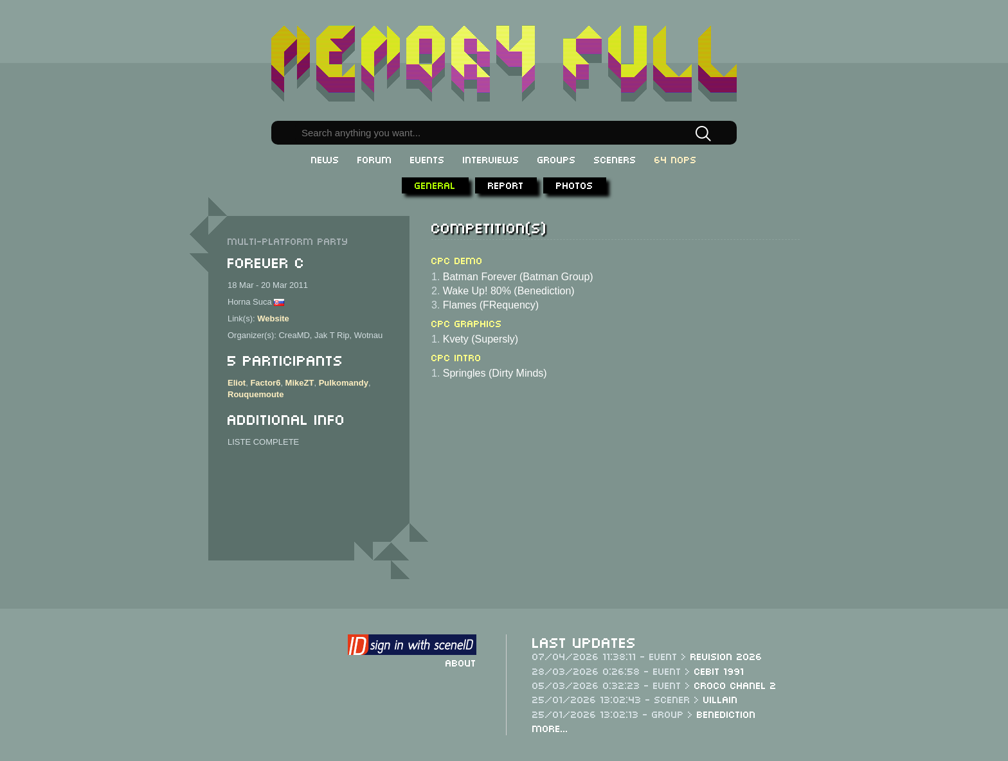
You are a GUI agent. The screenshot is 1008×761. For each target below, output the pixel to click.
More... (550, 728)
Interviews (491, 159)
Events (427, 159)
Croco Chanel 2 (735, 684)
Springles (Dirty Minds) (495, 373)
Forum (374, 159)
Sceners (615, 159)
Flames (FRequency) (491, 305)
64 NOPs (675, 159)
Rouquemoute (256, 394)
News (325, 159)
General (435, 184)
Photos (574, 184)
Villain (720, 699)
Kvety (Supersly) (480, 339)
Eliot (237, 383)
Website (273, 318)
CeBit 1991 (719, 670)
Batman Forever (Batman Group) (518, 276)
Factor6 (265, 383)
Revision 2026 (726, 656)
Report (506, 184)
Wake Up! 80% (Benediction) (509, 290)
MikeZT (299, 383)
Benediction (726, 713)
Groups (556, 159)
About (461, 662)
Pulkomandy (343, 383)
